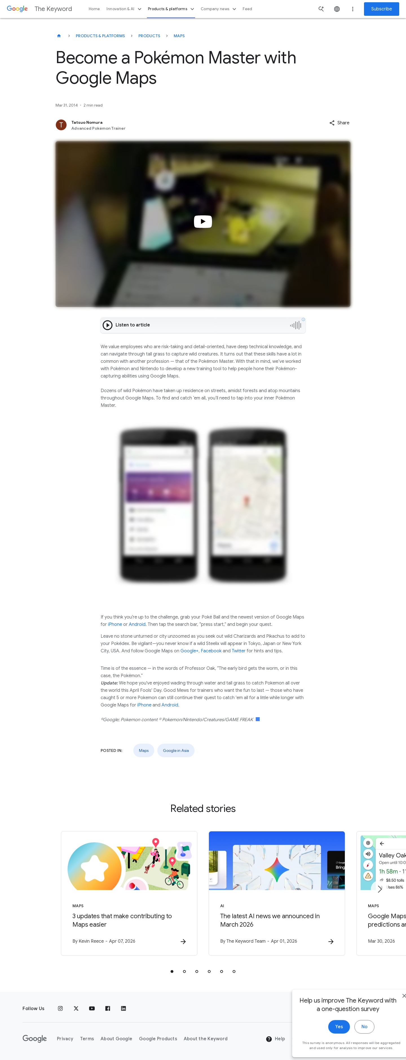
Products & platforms (172, 9)
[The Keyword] (59, 36)
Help (275, 1039)
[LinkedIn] (123, 1008)
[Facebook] (107, 1008)
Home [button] (94, 8)
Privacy (65, 1039)
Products (149, 35)
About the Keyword (206, 1039)
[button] (339, 123)
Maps (179, 35)
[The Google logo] (35, 1039)
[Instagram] (60, 1008)
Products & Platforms (100, 35)
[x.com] (76, 1008)
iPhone (115, 624)
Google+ (189, 651)
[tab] (172, 971)
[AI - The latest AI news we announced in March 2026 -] (277, 893)
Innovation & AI (125, 9)
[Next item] (379, 889)
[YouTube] (92, 1008)
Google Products (158, 1039)
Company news (219, 9)
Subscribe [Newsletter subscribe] (381, 9)
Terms (87, 1039)
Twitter (239, 651)
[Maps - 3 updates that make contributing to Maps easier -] (129, 893)
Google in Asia (176, 750)
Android (137, 624)
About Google (116, 1039)
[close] (388, 1040)
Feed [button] (247, 8)
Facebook (211, 651)
